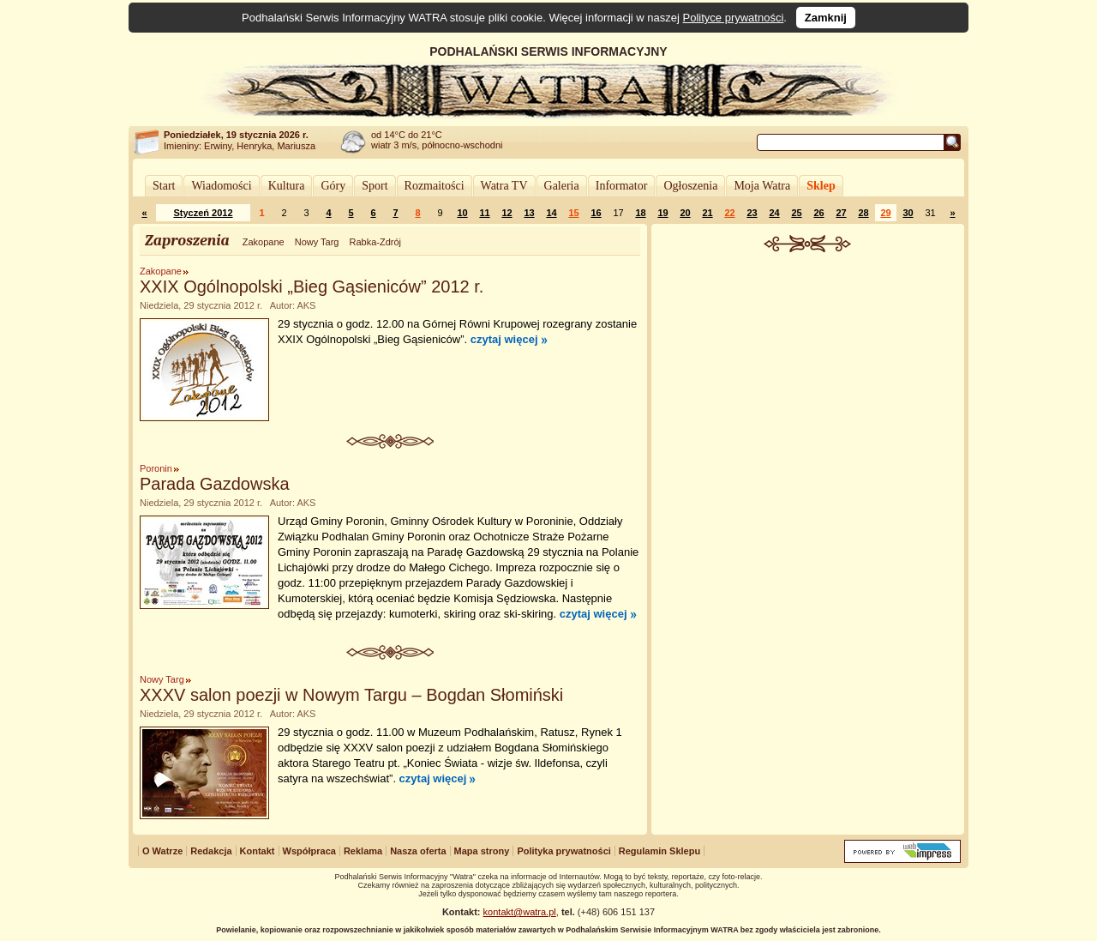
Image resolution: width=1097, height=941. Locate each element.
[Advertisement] (808, 381)
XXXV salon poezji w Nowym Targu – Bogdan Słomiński (351, 694)
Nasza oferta (418, 851)
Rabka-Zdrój (375, 242)
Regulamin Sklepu (659, 851)
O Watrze (162, 851)
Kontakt (257, 851)
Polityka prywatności (563, 851)
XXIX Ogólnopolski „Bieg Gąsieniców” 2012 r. (311, 286)
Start (164, 185)
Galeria (561, 185)
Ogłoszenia (690, 185)
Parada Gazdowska (215, 483)
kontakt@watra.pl (519, 912)
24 (774, 213)
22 (729, 213)
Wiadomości (221, 185)
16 (595, 213)
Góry (333, 185)
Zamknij (826, 17)
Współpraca (309, 851)
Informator (622, 185)
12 (506, 213)
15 (573, 213)
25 (796, 213)
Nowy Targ (317, 242)
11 (484, 213)
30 (907, 213)
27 (841, 213)
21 (707, 213)
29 (885, 213)
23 (751, 213)
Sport (374, 185)
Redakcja (210, 851)
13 (529, 213)
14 (551, 213)
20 (685, 213)
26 (818, 213)
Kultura (286, 185)
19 (662, 213)
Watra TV (504, 185)
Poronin (156, 468)
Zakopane (264, 242)
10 (462, 213)
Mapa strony (482, 851)
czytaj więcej (504, 339)
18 (640, 213)
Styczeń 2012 (202, 213)
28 (863, 213)
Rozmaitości (435, 185)
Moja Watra (762, 185)
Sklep (820, 185)
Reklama (363, 851)
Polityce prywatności (733, 17)
